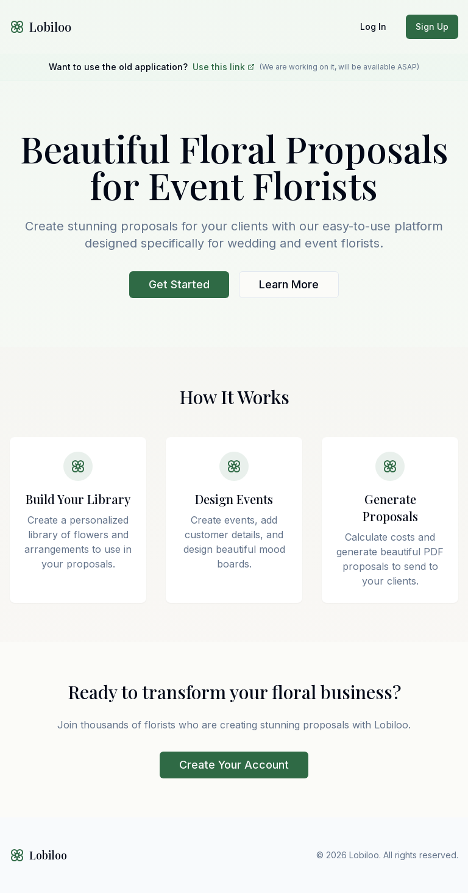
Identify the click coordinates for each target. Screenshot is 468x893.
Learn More (289, 284)
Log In (373, 26)
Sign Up (432, 26)
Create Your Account (234, 764)
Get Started (179, 284)
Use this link (224, 67)
